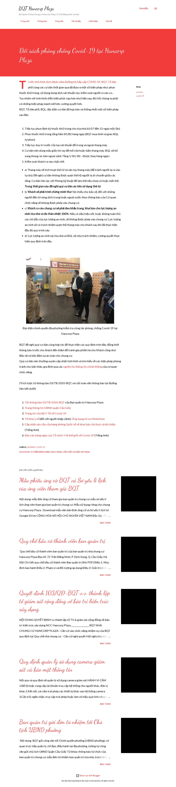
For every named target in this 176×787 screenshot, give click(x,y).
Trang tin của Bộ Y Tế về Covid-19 (45, 413)
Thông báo (40, 21)
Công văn (57, 21)
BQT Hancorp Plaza (36, 8)
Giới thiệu (91, 21)
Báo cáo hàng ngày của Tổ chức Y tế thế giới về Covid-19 (59, 435)
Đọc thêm (105, 523)
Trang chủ (23, 21)
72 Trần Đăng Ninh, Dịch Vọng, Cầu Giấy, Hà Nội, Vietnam (60, 452)
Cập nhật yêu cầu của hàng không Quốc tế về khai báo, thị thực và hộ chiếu (70, 424)
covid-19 (140, 96)
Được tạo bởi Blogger (88, 775)
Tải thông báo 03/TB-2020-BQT (44, 402)
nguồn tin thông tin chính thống (82, 366)
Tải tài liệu (74, 21)
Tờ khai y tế (32, 418)
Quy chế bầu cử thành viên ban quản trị (62, 540)
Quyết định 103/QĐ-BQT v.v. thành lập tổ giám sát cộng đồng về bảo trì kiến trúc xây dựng (64, 601)
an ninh (139, 92)
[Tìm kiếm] (143, 8)
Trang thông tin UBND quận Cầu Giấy (48, 407)
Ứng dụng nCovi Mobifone (88, 418)
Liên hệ (107, 21)
